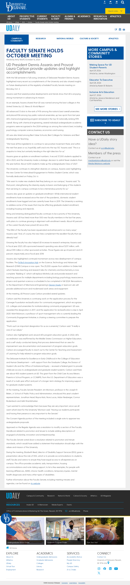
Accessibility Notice (74, 557)
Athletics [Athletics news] (113, 38)
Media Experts (57, 505)
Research (40, 570)
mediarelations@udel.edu (99, 160)
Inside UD (30, 505)
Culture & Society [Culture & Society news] (89, 38)
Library (39, 566)
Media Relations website (99, 163)
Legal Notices (73, 583)
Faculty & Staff (56, 17)
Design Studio (55, 285)
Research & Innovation (100, 17)
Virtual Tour (10, 566)
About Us (9, 557)
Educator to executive (101, 79)
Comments (65, 583)
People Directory (73, 560)
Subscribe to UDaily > (105, 121)
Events (69, 505)
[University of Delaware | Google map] (108, 563)
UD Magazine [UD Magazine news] (106, 496)
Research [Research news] (41, 38)
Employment (11, 570)
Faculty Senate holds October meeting (47, 22)
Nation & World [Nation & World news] (65, 38)
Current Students (42, 17)
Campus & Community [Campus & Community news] (17, 39)
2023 (23, 22)
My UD (69, 563)
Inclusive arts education (102, 92)
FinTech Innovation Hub (28, 262)
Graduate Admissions (45, 560)
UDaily (17, 22)
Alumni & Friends (70, 17)
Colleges (40, 563)
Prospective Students (27, 17)
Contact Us (101, 557)
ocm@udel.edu (107, 148)
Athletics (115, 16)
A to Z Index (71, 570)
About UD (11, 17)
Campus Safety (73, 566)
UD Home (9, 22)
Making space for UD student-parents (101, 66)
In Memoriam (43, 505)
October (30, 22)
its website (35, 483)
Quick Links (113, 11)
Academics (84, 16)
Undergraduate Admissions (47, 557)
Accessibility (81, 583)
